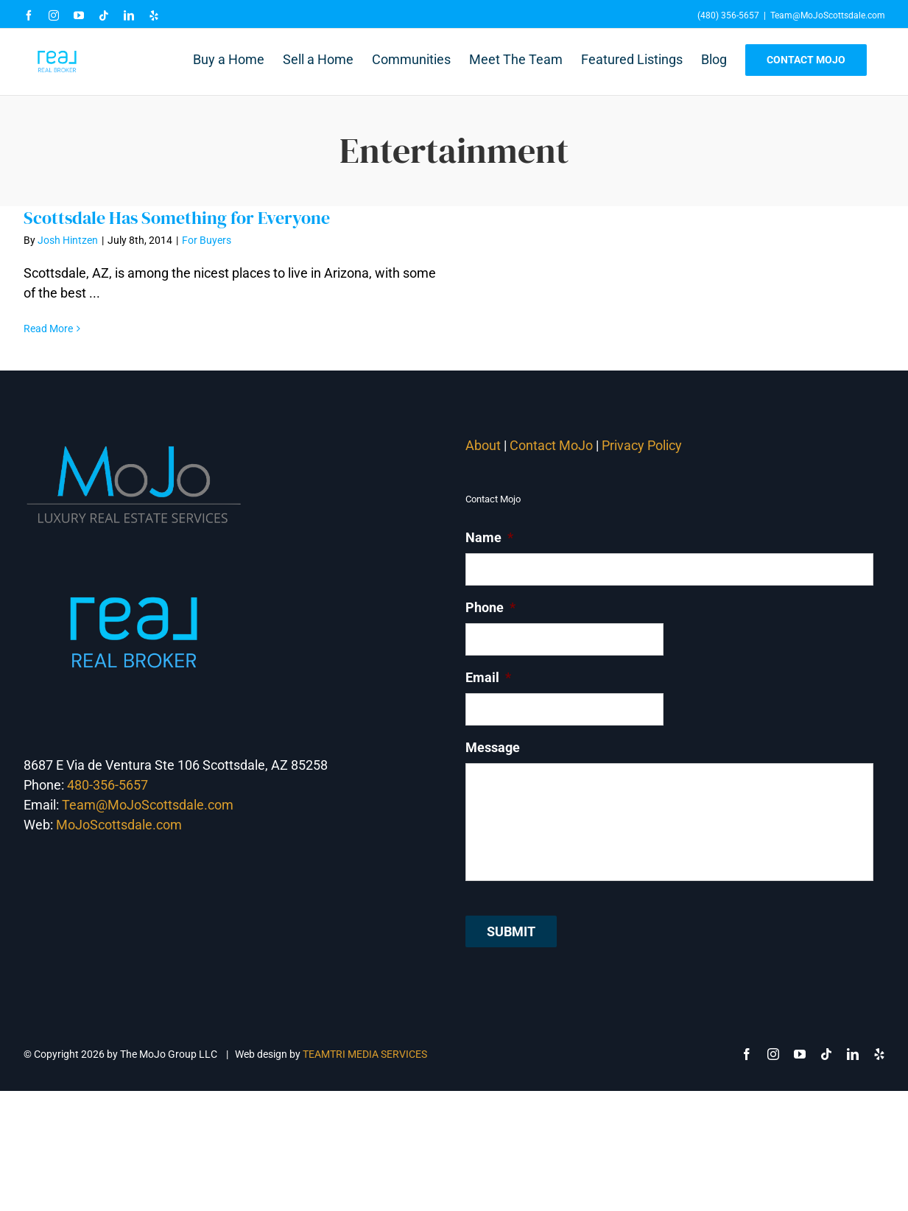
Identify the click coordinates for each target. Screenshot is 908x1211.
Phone (490, 607)
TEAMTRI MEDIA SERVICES (365, 1054)
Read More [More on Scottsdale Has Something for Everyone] (48, 328)
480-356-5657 (107, 785)
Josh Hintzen (68, 240)
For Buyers (206, 240)
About (483, 445)
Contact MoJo (551, 445)
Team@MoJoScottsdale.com (827, 15)
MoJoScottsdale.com (119, 824)
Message (492, 747)
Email (488, 677)
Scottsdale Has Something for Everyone (177, 218)
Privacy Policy (643, 445)
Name (489, 537)
